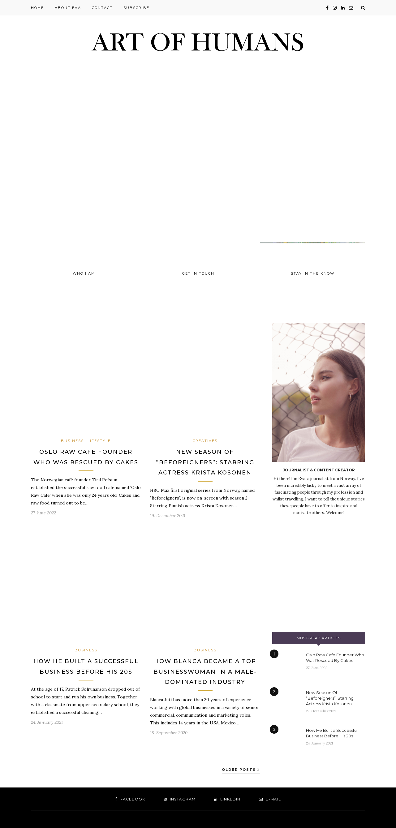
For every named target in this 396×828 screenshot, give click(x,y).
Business (72, 441)
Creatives (205, 441)
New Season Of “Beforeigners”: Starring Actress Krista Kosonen (205, 462)
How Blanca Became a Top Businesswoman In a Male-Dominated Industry (205, 671)
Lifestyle (99, 441)
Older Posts (241, 769)
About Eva (68, 8)
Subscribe (136, 8)
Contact (102, 8)
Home (37, 8)
